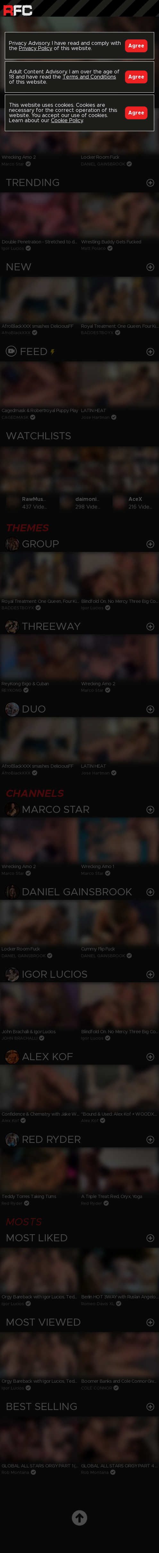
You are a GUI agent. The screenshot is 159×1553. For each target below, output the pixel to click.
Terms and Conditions (89, 77)
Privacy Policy (35, 48)
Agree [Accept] (136, 45)
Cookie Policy (67, 120)
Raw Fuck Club (17, 9)
